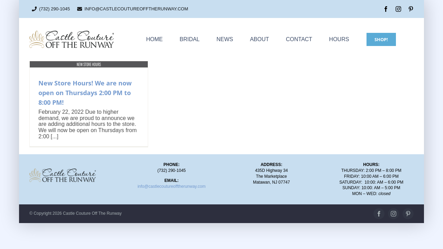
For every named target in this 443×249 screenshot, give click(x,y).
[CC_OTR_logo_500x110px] (71, 33)
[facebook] (386, 9)
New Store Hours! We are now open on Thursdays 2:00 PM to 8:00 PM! (85, 93)
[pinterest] (411, 9)
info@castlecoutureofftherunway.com (171, 186)
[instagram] (398, 9)
